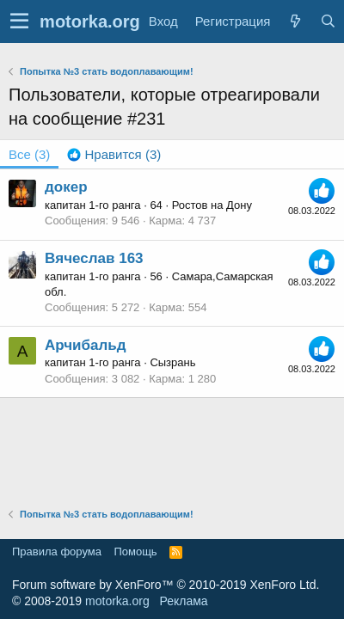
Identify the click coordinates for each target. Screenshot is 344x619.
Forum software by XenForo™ (165, 584)
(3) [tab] (29, 154)
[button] (19, 21)
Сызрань (172, 362)
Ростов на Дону (212, 205)
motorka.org (117, 601)
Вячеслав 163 (94, 258)
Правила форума (56, 551)
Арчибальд (85, 345)
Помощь (135, 551)
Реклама (183, 601)
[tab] (113, 154)
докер (66, 187)
